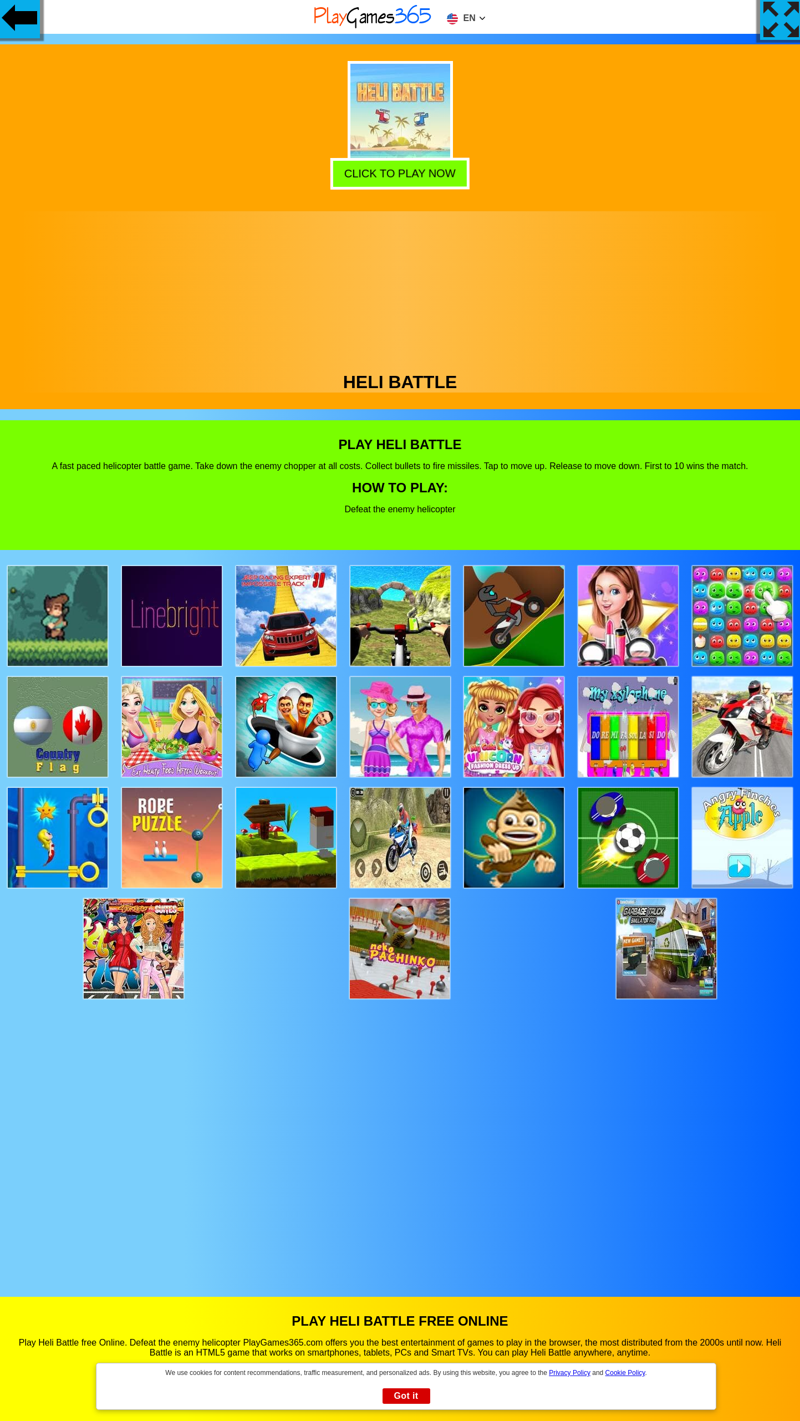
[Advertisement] (400, 288)
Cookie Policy (625, 1373)
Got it (406, 1395)
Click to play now (401, 174)
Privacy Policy (569, 1373)
